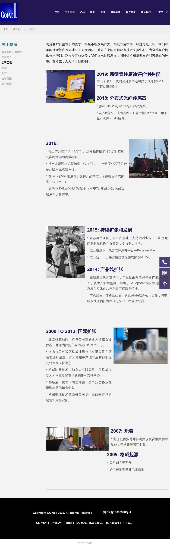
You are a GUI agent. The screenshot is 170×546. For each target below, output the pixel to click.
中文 (160, 12)
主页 (6, 29)
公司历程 (31, 29)
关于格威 (17, 29)
